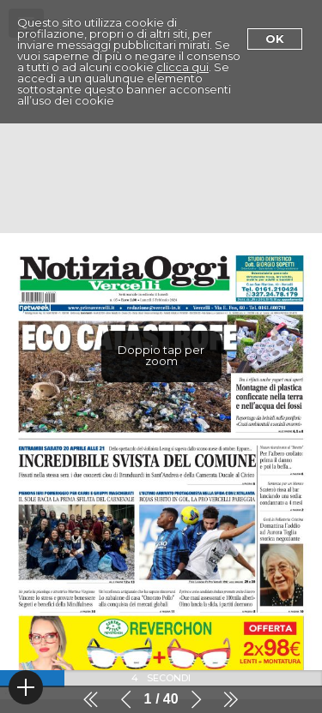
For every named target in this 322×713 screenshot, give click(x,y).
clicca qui (182, 67)
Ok (274, 38)
